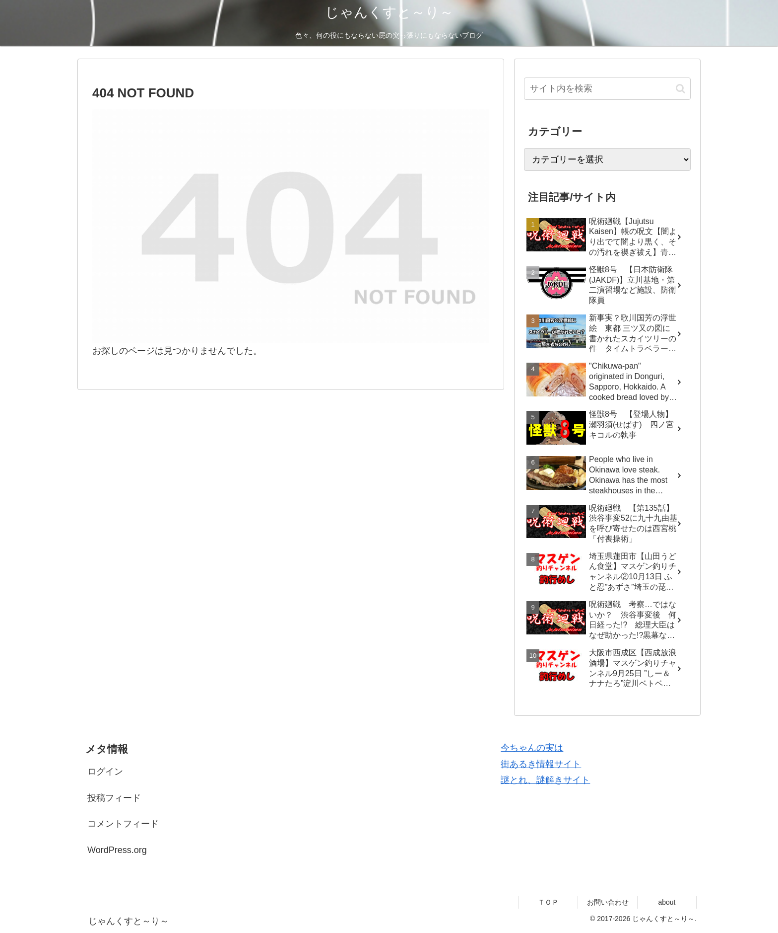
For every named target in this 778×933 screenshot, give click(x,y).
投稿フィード (114, 798)
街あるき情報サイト (541, 764)
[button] (680, 88)
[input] (607, 89)
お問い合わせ (608, 902)
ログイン (105, 772)
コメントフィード (123, 824)
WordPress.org (117, 850)
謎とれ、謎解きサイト (545, 780)
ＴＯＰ (548, 902)
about (666, 902)
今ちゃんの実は (532, 748)
